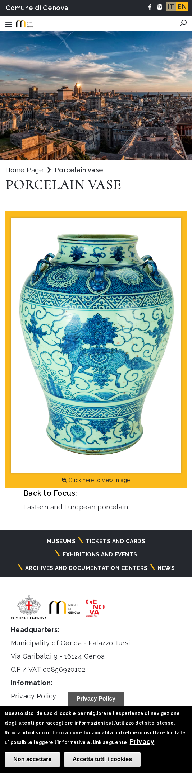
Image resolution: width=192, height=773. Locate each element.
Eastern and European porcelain (75, 507)
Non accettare (32, 759)
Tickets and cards (115, 541)
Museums (61, 541)
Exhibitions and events (100, 554)
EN (182, 6)
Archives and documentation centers (86, 568)
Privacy (142, 741)
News (166, 568)
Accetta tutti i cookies (102, 759)
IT (171, 6)
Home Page (24, 170)
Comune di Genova (37, 7)
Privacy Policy (33, 696)
